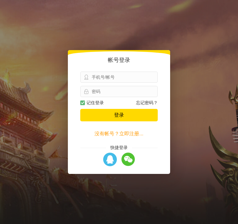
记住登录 (92, 102)
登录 (119, 115)
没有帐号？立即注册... (119, 133)
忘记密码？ (147, 102)
